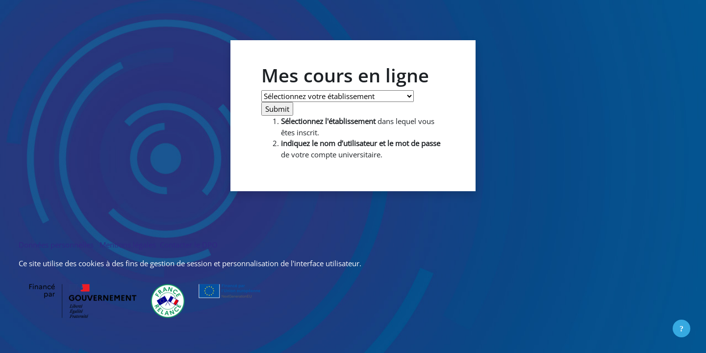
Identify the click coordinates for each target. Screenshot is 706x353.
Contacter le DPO (188, 245)
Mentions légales (128, 245)
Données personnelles (58, 245)
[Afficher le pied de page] (681, 328)
